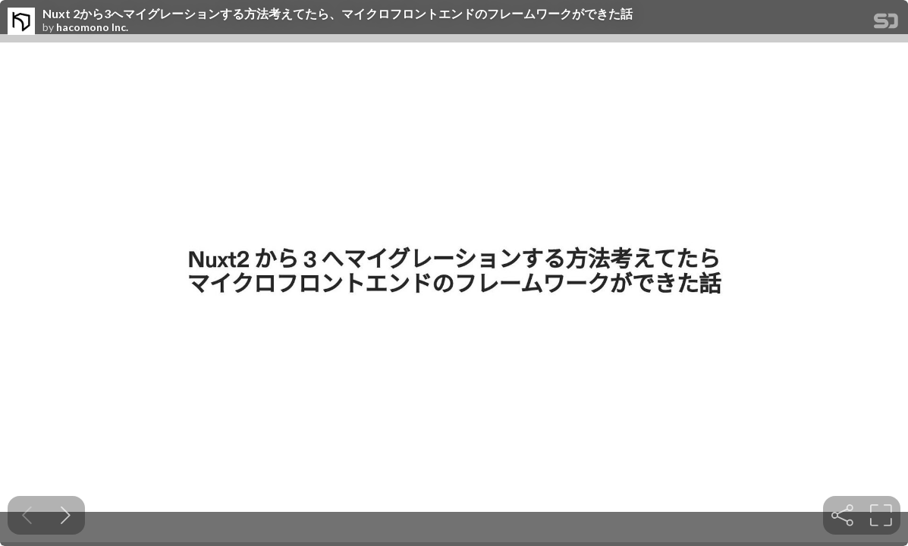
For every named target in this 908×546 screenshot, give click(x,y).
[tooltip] (842, 515)
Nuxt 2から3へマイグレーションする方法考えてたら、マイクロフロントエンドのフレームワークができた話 (337, 14)
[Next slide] (66, 515)
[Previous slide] (27, 515)
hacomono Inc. (92, 27)
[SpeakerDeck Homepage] (886, 24)
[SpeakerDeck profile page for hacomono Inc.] (21, 22)
